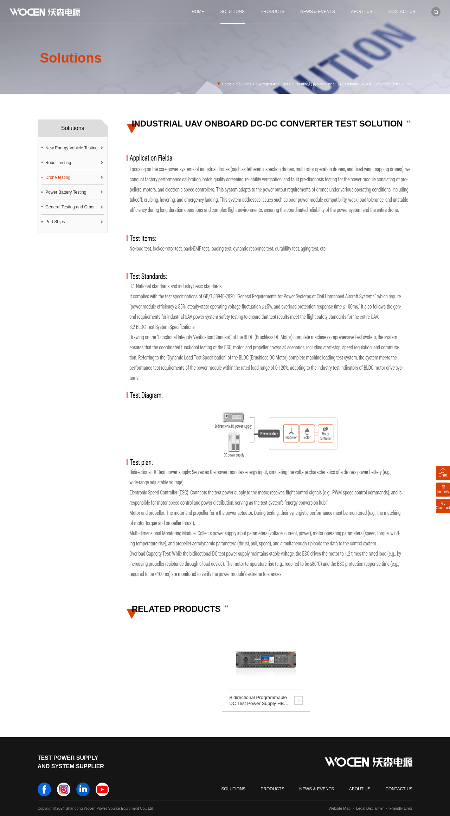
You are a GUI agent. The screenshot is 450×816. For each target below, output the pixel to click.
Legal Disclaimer (370, 808)
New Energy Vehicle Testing (71, 147)
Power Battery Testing (65, 192)
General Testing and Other (70, 207)
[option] (266, 672)
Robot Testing (58, 162)
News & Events (317, 11)
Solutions (232, 11)
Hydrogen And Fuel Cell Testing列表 (286, 84)
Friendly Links (401, 808)
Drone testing (57, 177)
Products (272, 11)
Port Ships (55, 221)
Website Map (340, 808)
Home (198, 11)
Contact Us (401, 11)
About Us (361, 11)
